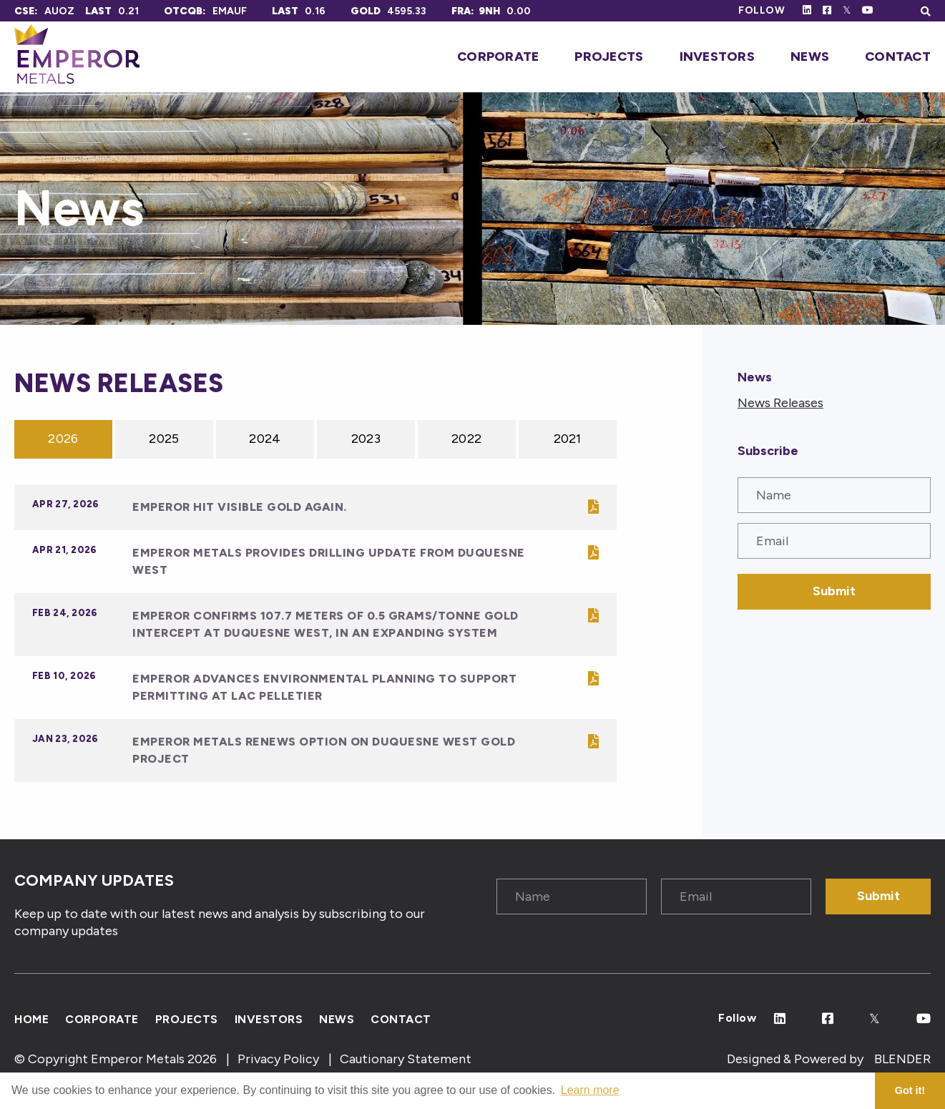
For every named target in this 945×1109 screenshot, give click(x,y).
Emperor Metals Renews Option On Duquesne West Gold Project (323, 750)
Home (31, 1018)
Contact (898, 56)
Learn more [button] (590, 1090)
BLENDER (902, 1059)
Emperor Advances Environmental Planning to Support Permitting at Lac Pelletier (324, 687)
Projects (608, 56)
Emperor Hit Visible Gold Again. (239, 507)
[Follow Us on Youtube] (867, 10)
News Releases (780, 403)
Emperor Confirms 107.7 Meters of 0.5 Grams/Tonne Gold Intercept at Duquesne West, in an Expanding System (325, 624)
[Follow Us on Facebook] (827, 10)
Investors (717, 56)
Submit (834, 591)
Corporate (498, 56)
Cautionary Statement (405, 1059)
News (809, 56)
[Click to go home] (76, 56)
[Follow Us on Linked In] (807, 10)
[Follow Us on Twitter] (847, 10)
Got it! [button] (910, 1090)
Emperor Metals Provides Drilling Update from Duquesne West (328, 561)
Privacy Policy (278, 1059)
